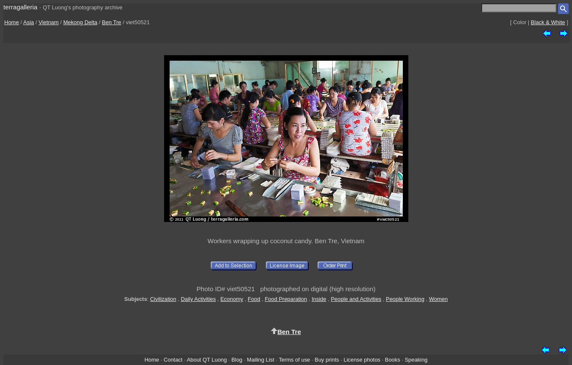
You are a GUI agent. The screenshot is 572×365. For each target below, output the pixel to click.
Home (11, 22)
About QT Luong (206, 360)
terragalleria (20, 7)
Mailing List (260, 360)
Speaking (416, 360)
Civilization (163, 299)
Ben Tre (111, 22)
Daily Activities (198, 299)
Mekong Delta (80, 22)
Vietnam (49, 22)
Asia (28, 22)
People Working (405, 299)
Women (438, 299)
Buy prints (327, 360)
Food (254, 299)
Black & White (548, 22)
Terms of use (294, 360)
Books (392, 360)
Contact (173, 360)
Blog (237, 360)
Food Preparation (286, 299)
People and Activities (356, 299)
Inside (319, 299)
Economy (231, 299)
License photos (361, 360)
